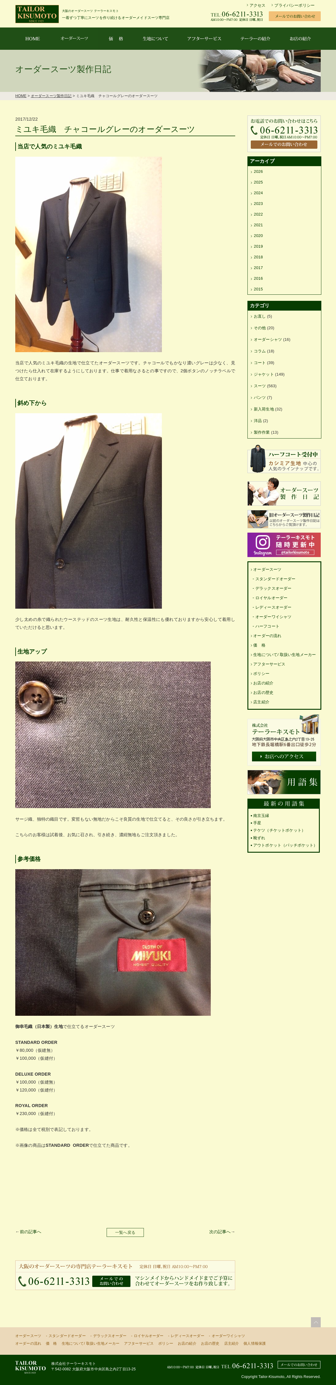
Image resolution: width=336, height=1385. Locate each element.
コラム (260, 351)
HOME (21, 96)
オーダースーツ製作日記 (51, 96)
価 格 (259, 645)
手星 (257, 823)
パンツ (260, 397)
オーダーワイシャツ (273, 616)
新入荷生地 (264, 409)
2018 (258, 257)
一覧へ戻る (125, 1232)
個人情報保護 (254, 1343)
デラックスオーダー (273, 588)
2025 (258, 182)
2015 (258, 289)
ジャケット (264, 374)
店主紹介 (261, 702)
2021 (258, 225)
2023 (258, 203)
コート (260, 362)
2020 (258, 235)
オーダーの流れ (267, 635)
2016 (258, 278)
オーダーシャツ (268, 339)
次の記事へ (220, 1231)
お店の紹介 (263, 683)
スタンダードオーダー (275, 579)
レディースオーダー (273, 607)
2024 (258, 193)
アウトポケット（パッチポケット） (285, 845)
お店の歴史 (263, 692)
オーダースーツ (267, 569)
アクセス (258, 5)
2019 (258, 246)
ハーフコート (267, 626)
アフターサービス (269, 664)
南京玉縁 (261, 815)
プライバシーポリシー (294, 5)
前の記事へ (31, 1231)
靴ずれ (259, 838)
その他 (260, 328)
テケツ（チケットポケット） (279, 830)
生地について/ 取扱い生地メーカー (284, 654)
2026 (258, 171)
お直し (260, 316)
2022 (258, 214)
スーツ (260, 386)
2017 (258, 267)
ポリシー (261, 673)
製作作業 (262, 432)
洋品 (258, 420)
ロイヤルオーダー (271, 598)
